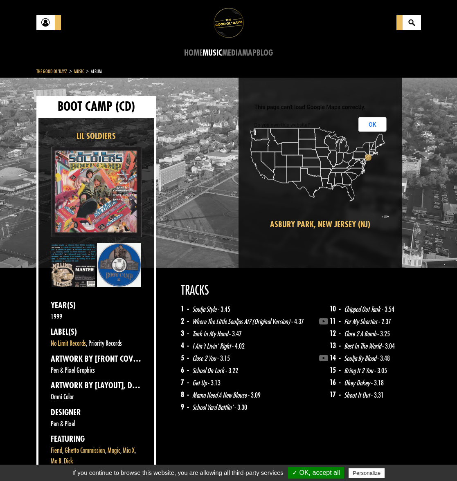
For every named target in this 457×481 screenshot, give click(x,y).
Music (212, 53)
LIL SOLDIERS (96, 136)
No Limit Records (68, 343)
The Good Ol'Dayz (51, 71)
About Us (139, 460)
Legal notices (100, 460)
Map (249, 53)
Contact (57, 459)
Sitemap (171, 460)
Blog (265, 53)
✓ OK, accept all (316, 472)
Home (193, 53)
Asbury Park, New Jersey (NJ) (320, 224)
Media (232, 53)
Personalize (366, 473)
